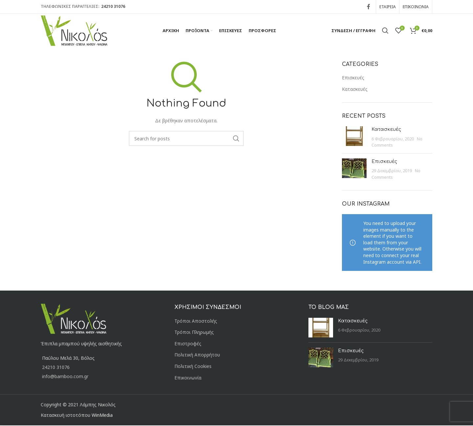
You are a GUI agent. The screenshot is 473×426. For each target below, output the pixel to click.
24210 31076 (112, 6)
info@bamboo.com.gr (65, 377)
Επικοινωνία (187, 378)
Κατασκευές (355, 90)
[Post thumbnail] (354, 138)
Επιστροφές (187, 344)
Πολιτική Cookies (193, 367)
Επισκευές (353, 78)
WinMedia (102, 416)
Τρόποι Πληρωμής (194, 333)
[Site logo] (75, 30)
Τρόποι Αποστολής (195, 321)
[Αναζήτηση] (385, 31)
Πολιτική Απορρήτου (197, 355)
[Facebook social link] (368, 6)
